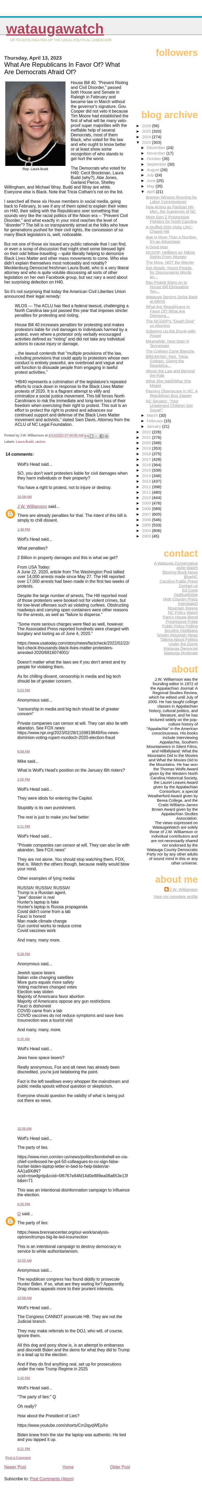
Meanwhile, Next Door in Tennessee (167, 343)
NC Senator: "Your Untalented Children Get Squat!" (169, 405)
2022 (147, 432)
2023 (147, 142)
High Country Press (180, 599)
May (151, 186)
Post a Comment (18, 1458)
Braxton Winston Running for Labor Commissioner (171, 199)
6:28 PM (23, 954)
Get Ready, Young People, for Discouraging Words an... (169, 272)
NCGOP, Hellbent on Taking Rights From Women (170, 254)
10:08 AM (24, 497)
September (157, 164)
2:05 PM (23, 779)
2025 (147, 131)
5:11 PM (23, 826)
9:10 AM (23, 1039)
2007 (147, 514)
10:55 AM (24, 1260)
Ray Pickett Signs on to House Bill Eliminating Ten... (167, 287)
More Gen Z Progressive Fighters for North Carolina (171, 219)
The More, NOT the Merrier (170, 262)
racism (40, 442)
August (153, 169)
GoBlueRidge (186, 594)
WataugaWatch (55, 29)
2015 (147, 470)
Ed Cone (190, 590)
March (153, 415)
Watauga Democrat (181, 648)
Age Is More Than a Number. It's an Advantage (171, 239)
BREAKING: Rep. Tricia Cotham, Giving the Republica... (167, 361)
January (154, 426)
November (156, 153)
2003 (147, 536)
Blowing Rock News (180, 572)
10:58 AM (24, 1298)
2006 (147, 519)
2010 (147, 497)
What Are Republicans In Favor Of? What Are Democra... (168, 311)
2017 (147, 459)
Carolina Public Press (179, 581)
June (151, 180)
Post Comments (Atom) (52, 1479)
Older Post (120, 1467)
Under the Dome (183, 644)
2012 (147, 486)
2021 (147, 437)
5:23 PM (23, 690)
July (151, 175)
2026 (147, 125)
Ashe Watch (187, 567)
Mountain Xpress (183, 608)
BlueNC (191, 576)
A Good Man (157, 247)
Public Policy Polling (180, 626)
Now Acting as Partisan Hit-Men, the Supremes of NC (171, 209)
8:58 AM (23, 751)
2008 (147, 508)
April (151, 191)
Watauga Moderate (181, 653)
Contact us (188, 585)
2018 (147, 453)
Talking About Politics (179, 639)
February (155, 421)
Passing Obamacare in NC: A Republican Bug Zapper (172, 393)
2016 (147, 465)
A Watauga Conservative (176, 563)
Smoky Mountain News (177, 635)
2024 (147, 137)
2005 (147, 525)
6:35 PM (23, 1204)
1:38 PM (23, 529)
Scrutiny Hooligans (181, 630)
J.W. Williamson (32, 506)
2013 (147, 481)
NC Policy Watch (183, 612)
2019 (147, 448)
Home (68, 1467)
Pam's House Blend (180, 617)
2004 (147, 530)
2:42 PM (23, 1378)
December (156, 147)
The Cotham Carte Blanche (170, 351)
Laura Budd (24, 442)
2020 (147, 442)
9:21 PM (23, 1449)
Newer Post (15, 1467)
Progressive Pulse (182, 621)
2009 (147, 503)
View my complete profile (175, 896)
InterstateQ (188, 603)
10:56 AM (24, 1129)
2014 (147, 475)
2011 (147, 492)
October (154, 158)
